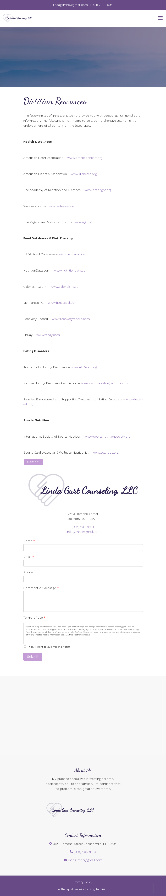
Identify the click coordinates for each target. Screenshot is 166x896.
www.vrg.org (82, 222)
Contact (33, 462)
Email (28, 556)
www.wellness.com (61, 206)
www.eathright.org (98, 190)
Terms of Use (34, 617)
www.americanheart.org (84, 158)
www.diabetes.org (84, 174)
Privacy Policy (83, 882)
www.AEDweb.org (84, 367)
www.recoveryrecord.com (71, 319)
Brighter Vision (99, 889)
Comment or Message (41, 588)
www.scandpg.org (105, 452)
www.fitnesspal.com (62, 302)
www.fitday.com (48, 335)
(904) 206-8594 (83, 527)
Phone (28, 572)
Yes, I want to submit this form (49, 646)
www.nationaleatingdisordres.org (104, 383)
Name (29, 541)
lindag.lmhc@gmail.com (83, 531)
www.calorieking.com (66, 286)
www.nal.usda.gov (72, 254)
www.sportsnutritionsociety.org (107, 436)
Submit (32, 656)
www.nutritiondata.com (71, 270)
